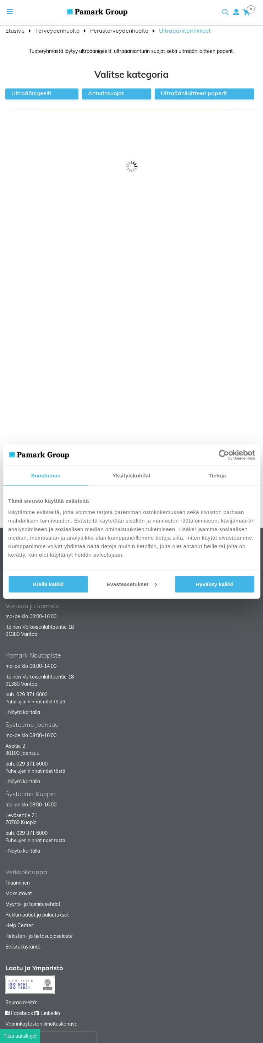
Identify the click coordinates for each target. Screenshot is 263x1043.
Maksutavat (18, 894)
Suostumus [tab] (46, 475)
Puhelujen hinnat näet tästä (35, 702)
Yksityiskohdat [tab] (131, 475)
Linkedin (50, 1013)
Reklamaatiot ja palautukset (37, 915)
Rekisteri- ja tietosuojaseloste (39, 936)
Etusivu (15, 31)
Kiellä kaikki (48, 584)
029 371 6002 (32, 695)
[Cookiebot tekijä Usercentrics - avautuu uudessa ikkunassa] (224, 455)
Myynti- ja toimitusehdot (32, 904)
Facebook (22, 1013)
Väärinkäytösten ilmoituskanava (41, 1024)
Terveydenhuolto (58, 31)
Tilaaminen (17, 883)
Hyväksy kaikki (215, 584)
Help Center (19, 926)
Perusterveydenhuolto (120, 31)
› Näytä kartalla (22, 712)
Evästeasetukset (131, 584)
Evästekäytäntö (22, 947)
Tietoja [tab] (217, 475)
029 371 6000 (32, 764)
